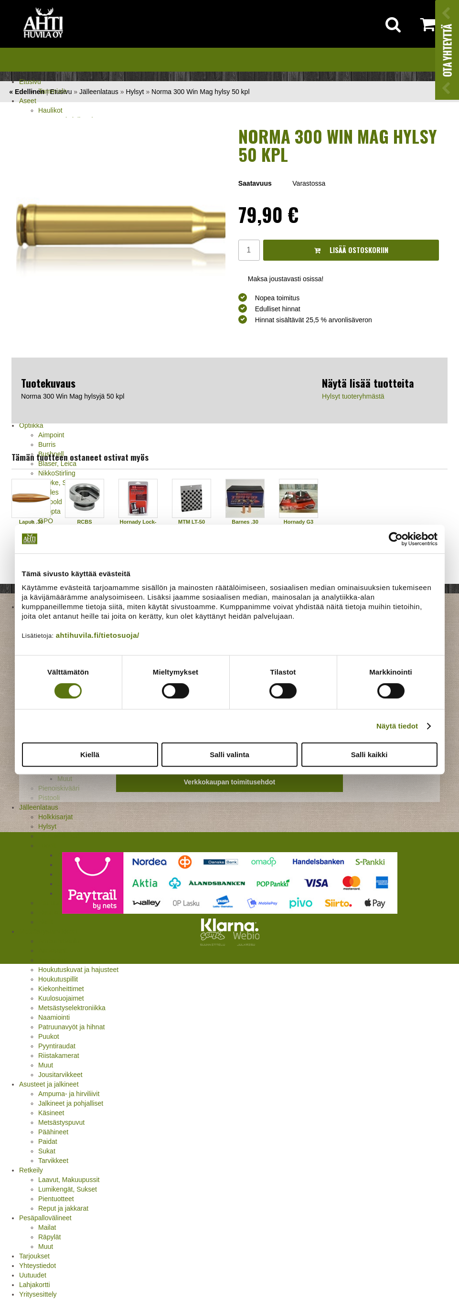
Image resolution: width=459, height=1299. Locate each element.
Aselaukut (52, 960)
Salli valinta (229, 754)
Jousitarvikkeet (60, 1074)
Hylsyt (47, 826)
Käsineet (51, 1113)
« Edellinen (26, 91)
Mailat (47, 1227)
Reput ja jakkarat (63, 1208)
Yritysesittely (38, 1294)
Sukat (46, 1151)
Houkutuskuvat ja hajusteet (78, 969)
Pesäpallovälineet (45, 1218)
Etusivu (30, 81)
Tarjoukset (34, 1256)
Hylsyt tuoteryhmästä (353, 396)
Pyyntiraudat (56, 1046)
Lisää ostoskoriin (351, 250)
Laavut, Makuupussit (68, 1179)
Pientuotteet (56, 1199)
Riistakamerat (58, 1055)
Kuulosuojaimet (61, 998)
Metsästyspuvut (61, 1122)
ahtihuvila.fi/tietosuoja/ (97, 635)
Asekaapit (52, 950)
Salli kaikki (369, 754)
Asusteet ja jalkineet (49, 1084)
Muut (45, 1065)
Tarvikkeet (53, 1160)
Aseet (27, 101)
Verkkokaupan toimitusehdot (229, 782)
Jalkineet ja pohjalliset (70, 1103)
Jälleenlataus (98, 91)
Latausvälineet (59, 836)
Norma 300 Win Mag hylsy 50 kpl (200, 91)
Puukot (48, 1036)
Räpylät (49, 1237)
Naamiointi (54, 1017)
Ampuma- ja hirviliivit (68, 1094)
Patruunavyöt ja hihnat (71, 1027)
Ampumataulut (59, 941)
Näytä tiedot (397, 726)
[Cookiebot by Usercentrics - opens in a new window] (396, 539)
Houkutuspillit (58, 979)
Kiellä (89, 754)
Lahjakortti (34, 1284)
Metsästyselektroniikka (72, 1008)
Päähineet (53, 1132)
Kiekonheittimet (61, 989)
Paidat (47, 1141)
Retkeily (31, 1170)
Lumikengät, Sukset (67, 1189)
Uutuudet (32, 1275)
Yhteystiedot (37, 1265)
